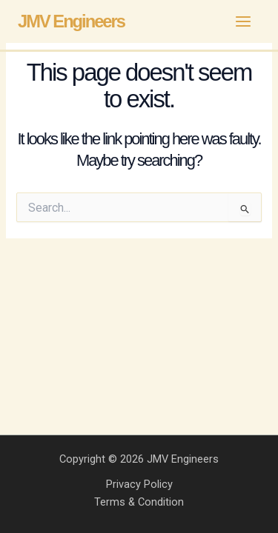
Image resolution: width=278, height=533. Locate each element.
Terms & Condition (139, 502)
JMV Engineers (71, 21)
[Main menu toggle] (243, 21)
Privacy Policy (139, 484)
